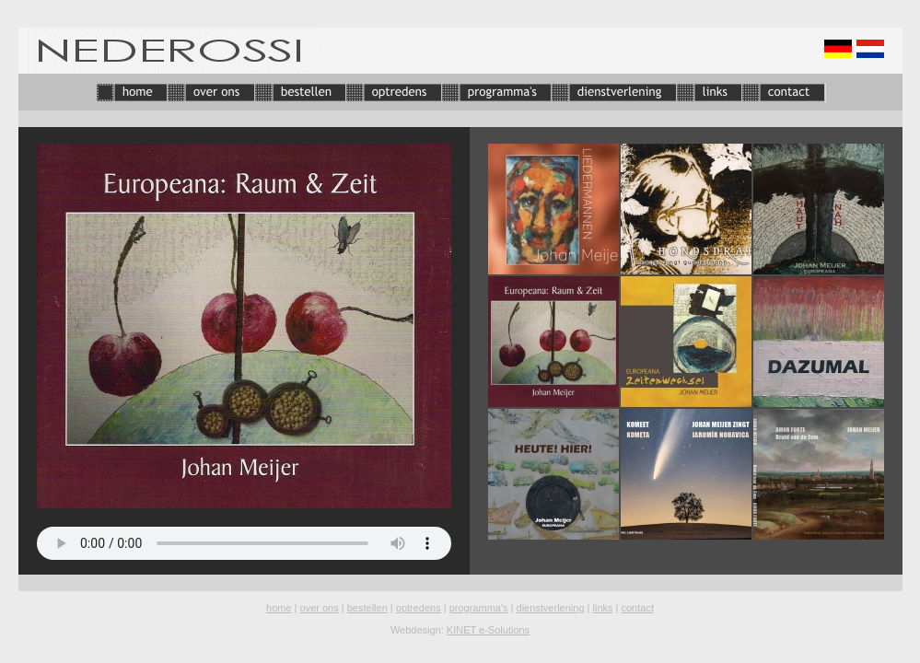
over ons (319, 607)
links (603, 607)
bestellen (367, 607)
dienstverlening (551, 607)
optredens (418, 607)
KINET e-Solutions (488, 629)
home (279, 607)
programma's (478, 607)
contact (638, 607)
